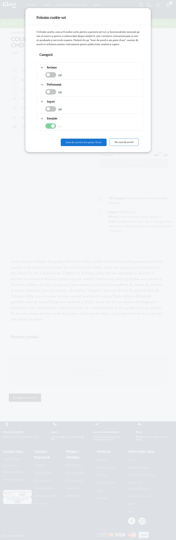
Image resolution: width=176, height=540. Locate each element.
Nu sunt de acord (124, 142)
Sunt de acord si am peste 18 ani (83, 142)
